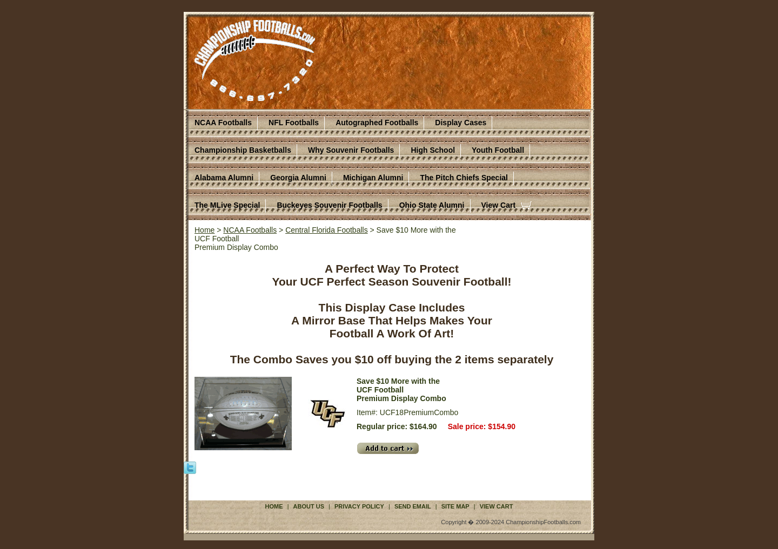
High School (433, 150)
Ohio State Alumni (432, 205)
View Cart (498, 205)
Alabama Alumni (223, 177)
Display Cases (460, 122)
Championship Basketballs (242, 150)
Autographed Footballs (377, 122)
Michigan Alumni (373, 177)
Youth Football (498, 150)
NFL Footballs (294, 122)
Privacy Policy (359, 506)
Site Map (455, 506)
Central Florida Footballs (326, 230)
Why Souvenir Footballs (351, 150)
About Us (308, 506)
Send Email (412, 506)
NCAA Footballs (223, 122)
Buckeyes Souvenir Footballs (329, 205)
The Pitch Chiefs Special (464, 177)
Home (204, 230)
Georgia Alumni (298, 177)
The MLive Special (227, 205)
